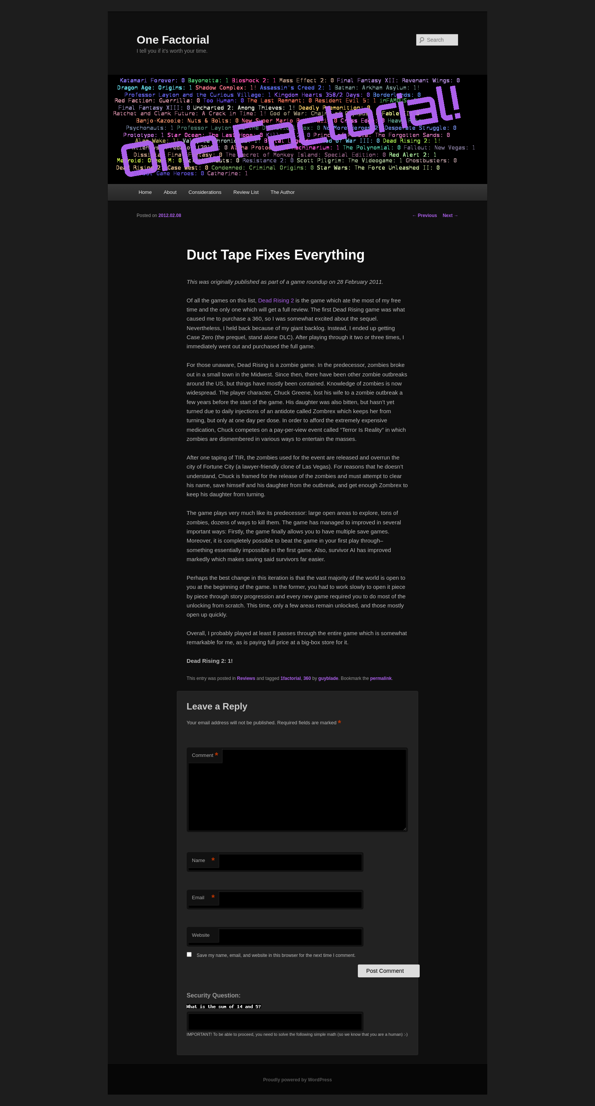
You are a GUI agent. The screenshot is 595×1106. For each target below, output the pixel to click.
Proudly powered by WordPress (297, 1079)
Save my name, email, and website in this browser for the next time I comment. (276, 955)
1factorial (290, 678)
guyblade (328, 678)
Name (203, 860)
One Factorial (173, 39)
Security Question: (214, 995)
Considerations (205, 192)
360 (307, 678)
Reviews (246, 678)
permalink (381, 678)
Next (450, 215)
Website (201, 935)
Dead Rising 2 (276, 300)
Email (203, 897)
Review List (245, 192)
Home (145, 192)
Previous (424, 215)
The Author (283, 192)
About (170, 192)
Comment (205, 755)
